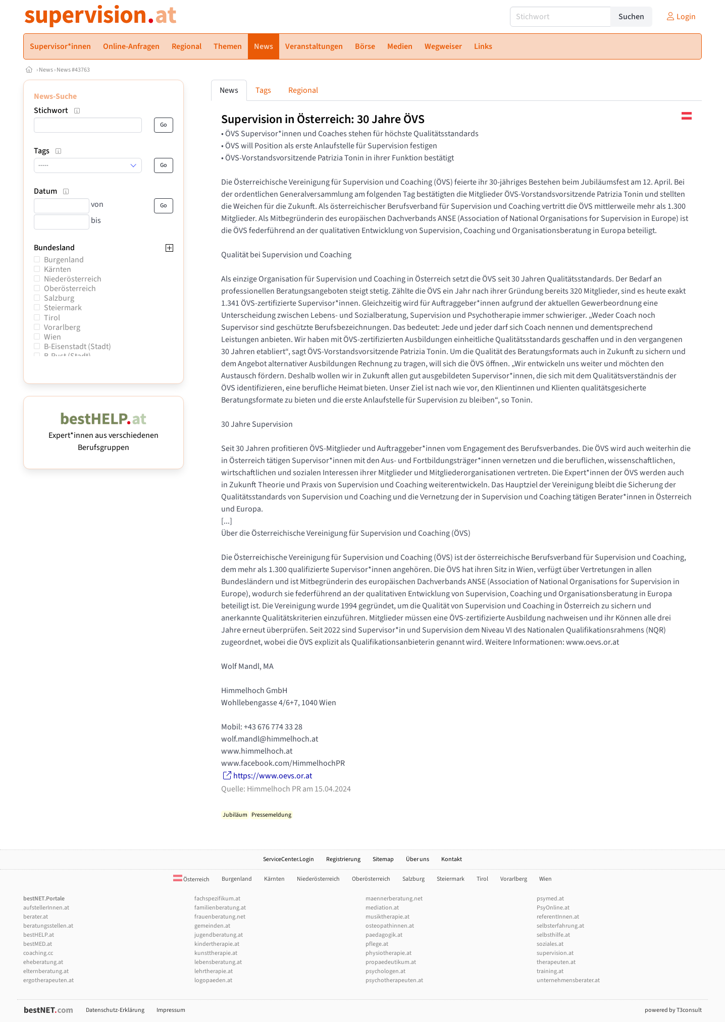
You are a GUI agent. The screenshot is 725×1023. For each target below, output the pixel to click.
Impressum (171, 1010)
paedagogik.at (384, 935)
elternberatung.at (46, 971)
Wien (52, 337)
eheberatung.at (43, 962)
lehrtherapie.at (213, 971)
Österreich (191, 879)
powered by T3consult (673, 1010)
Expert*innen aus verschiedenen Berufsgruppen (103, 435)
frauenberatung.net (219, 917)
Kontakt (451, 859)
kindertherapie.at (216, 944)
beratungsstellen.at (48, 926)
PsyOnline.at (553, 907)
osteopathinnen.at (390, 926)
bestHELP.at (38, 935)
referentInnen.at (558, 917)
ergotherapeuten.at (48, 980)
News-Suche (55, 96)
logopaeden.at (213, 980)
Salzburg (59, 298)
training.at (550, 971)
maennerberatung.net (394, 898)
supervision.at (555, 953)
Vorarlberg (62, 327)
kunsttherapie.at (215, 953)
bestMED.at (37, 944)
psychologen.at (385, 971)
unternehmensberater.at (568, 980)
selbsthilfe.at (553, 935)
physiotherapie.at (388, 953)
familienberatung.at (220, 907)
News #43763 (73, 70)
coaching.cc (38, 953)
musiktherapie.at (387, 917)
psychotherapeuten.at (394, 980)
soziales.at (550, 944)
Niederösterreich (72, 279)
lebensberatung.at (218, 962)
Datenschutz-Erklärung (115, 1010)
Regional (303, 90)
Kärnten (57, 269)
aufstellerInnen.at (46, 907)
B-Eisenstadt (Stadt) (77, 346)
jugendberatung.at (218, 935)
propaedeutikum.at (391, 962)
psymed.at (550, 898)
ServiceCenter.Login (288, 859)
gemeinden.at (212, 926)
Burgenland (64, 259)
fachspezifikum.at (217, 898)
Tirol (52, 317)
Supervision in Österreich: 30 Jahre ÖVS (323, 119)
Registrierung (343, 859)
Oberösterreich (70, 288)
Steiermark (63, 307)
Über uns (417, 859)
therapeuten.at (556, 962)
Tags (263, 90)
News (46, 70)
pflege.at (377, 944)
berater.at (35, 917)
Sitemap (383, 859)
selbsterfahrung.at (560, 926)
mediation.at (382, 907)
